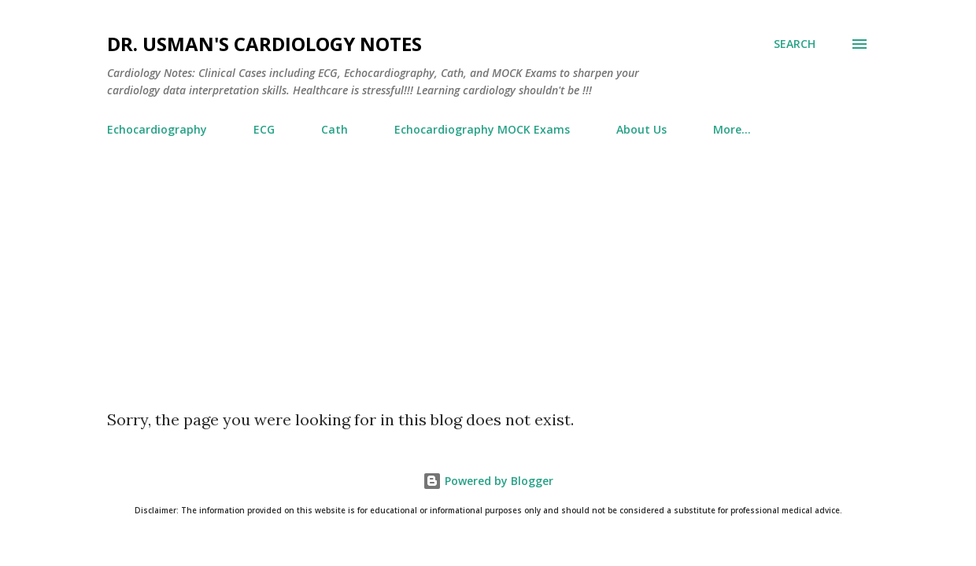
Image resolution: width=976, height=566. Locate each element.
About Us (641, 129)
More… (732, 129)
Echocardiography (157, 129)
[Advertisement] (488, 292)
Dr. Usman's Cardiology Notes (264, 44)
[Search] (794, 44)
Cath (334, 129)
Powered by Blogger (488, 480)
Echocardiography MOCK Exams (482, 129)
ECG (264, 129)
